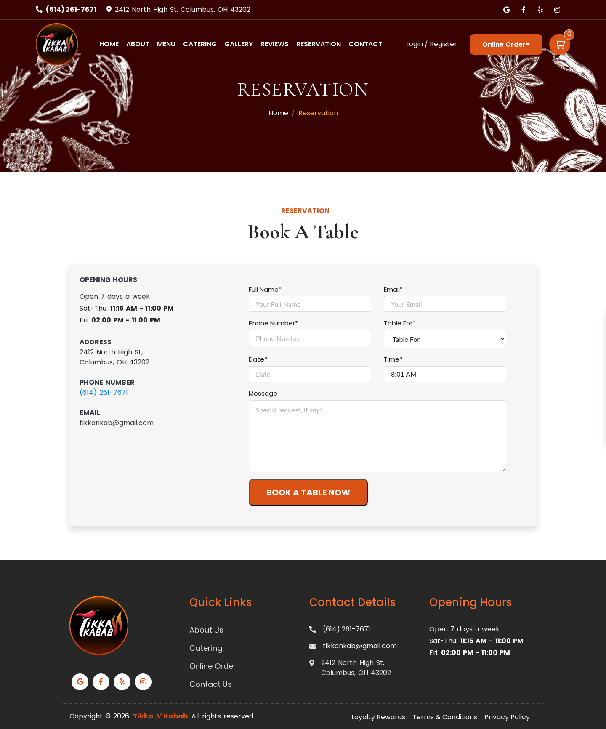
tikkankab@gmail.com (117, 423)
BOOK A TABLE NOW (308, 492)
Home (109, 44)
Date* (258, 359)
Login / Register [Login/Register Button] (431, 44)
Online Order (506, 44)
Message (263, 393)
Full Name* (265, 289)
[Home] (57, 43)
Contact (365, 44)
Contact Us (210, 684)
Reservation (318, 44)
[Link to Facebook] (523, 9)
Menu (166, 44)
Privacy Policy (507, 717)
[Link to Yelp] (540, 9)
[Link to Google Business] (506, 9)
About (137, 44)
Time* (393, 359)
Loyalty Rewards (378, 717)
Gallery (238, 44)
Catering (200, 44)
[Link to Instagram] (557, 9)
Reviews (274, 44)
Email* (393, 289)
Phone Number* (273, 323)
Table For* (399, 323)
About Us (206, 630)
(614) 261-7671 (71, 9)
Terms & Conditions (444, 717)
